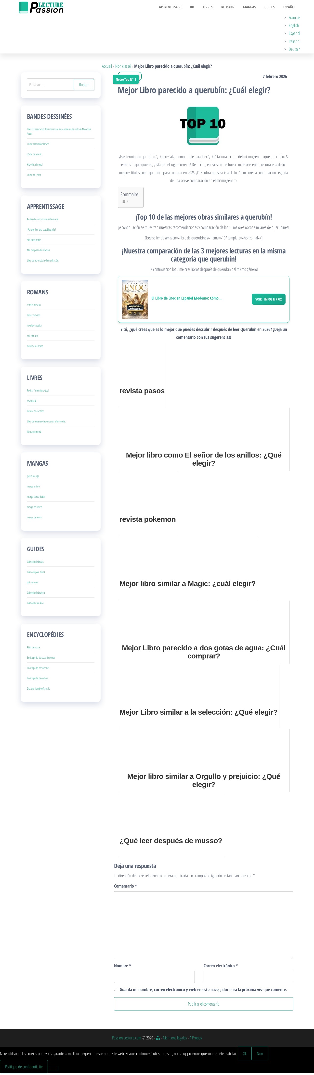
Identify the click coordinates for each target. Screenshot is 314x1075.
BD (199, 7)
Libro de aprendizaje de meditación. (43, 262)
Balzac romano (33, 317)
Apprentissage (179, 7)
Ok (245, 1055)
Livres (213, 7)
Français (295, 19)
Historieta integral (35, 166)
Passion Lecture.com (126, 1039)
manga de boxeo (34, 509)
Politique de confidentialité (24, 1068)
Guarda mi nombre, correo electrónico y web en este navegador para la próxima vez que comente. (203, 991)
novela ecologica (34, 327)
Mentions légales (175, 1039)
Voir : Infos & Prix (268, 300)
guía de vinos (33, 584)
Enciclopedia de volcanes (38, 670)
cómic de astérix (34, 156)
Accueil (107, 67)
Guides (270, 7)
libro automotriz (34, 433)
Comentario (125, 888)
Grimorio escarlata (35, 605)
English (294, 27)
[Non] (53, 1070)
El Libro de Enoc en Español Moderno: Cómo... (187, 299)
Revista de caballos (35, 413)
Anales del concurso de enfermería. (43, 221)
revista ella (32, 402)
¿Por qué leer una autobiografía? (41, 231)
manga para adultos (36, 498)
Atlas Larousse (33, 649)
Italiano (294, 43)
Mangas (251, 7)
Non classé (123, 67)
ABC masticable (34, 241)
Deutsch (295, 51)
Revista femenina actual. (38, 392)
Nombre (122, 967)
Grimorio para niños (36, 574)
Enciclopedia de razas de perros (41, 659)
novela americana (35, 348)
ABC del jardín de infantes (38, 252)
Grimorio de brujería (36, 594)
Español (289, 7)
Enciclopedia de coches (37, 680)
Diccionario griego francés (38, 690)
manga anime (33, 488)
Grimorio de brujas (35, 563)
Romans (231, 7)
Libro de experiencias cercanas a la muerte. (46, 423)
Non (260, 1055)
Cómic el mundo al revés (38, 146)
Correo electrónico (221, 967)
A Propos (196, 1039)
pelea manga (33, 478)
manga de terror (34, 519)
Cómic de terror (34, 176)
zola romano (32, 337)
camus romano (34, 306)
